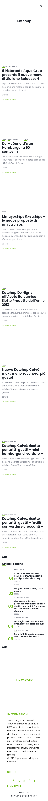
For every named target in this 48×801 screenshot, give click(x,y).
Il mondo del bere (21, 618)
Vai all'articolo (8, 100)
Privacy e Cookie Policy (24, 796)
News (26, 139)
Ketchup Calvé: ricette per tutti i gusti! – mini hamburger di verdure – (22, 449)
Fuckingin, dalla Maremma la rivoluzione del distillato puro (29, 622)
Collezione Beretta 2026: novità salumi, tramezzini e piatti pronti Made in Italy (28, 576)
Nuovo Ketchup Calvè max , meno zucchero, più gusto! (23, 373)
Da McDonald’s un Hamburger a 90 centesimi (17, 147)
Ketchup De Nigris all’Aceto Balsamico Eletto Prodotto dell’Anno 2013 (23, 298)
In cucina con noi (9, 441)
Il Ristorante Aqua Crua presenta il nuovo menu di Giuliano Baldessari (22, 74)
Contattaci (24, 792)
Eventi (16, 585)
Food (4, 139)
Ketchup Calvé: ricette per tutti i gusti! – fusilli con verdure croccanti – (22, 522)
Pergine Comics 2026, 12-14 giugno (28, 589)
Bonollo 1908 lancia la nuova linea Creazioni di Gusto (29, 635)
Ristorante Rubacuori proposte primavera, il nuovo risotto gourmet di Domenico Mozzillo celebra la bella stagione (29, 606)
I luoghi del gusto (9, 66)
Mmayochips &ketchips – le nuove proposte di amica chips (23, 220)
